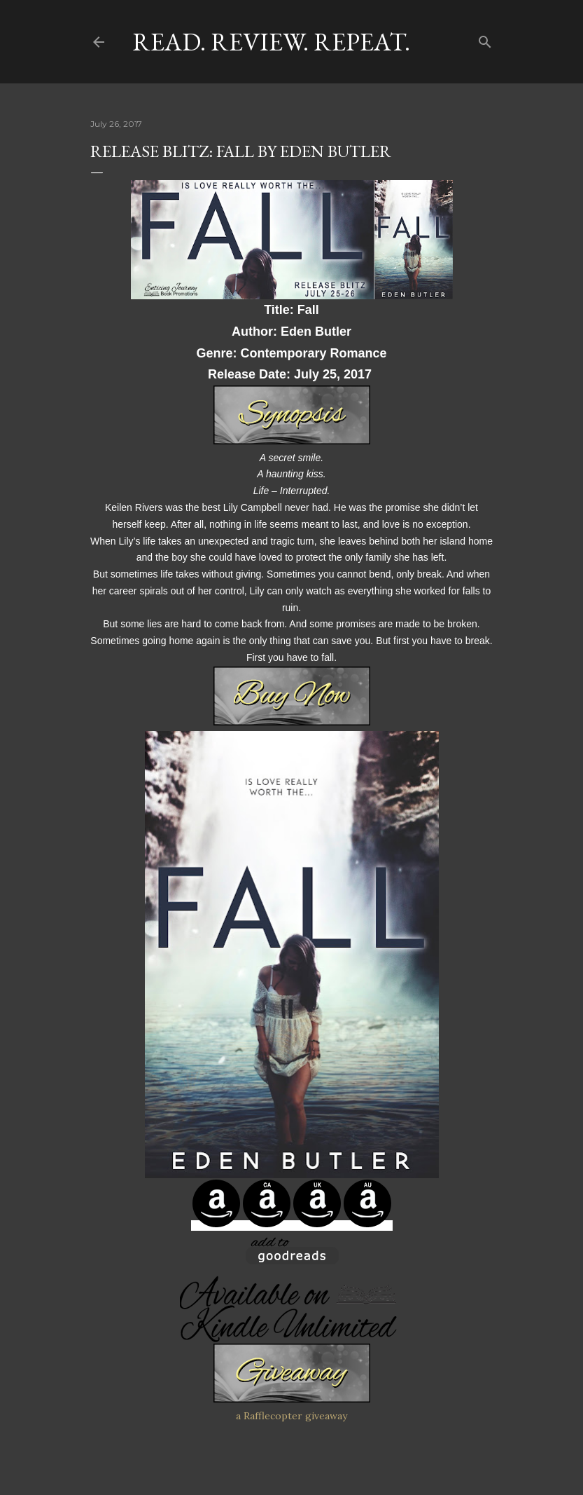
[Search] (485, 39)
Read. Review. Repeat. (271, 41)
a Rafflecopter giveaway (291, 1415)
